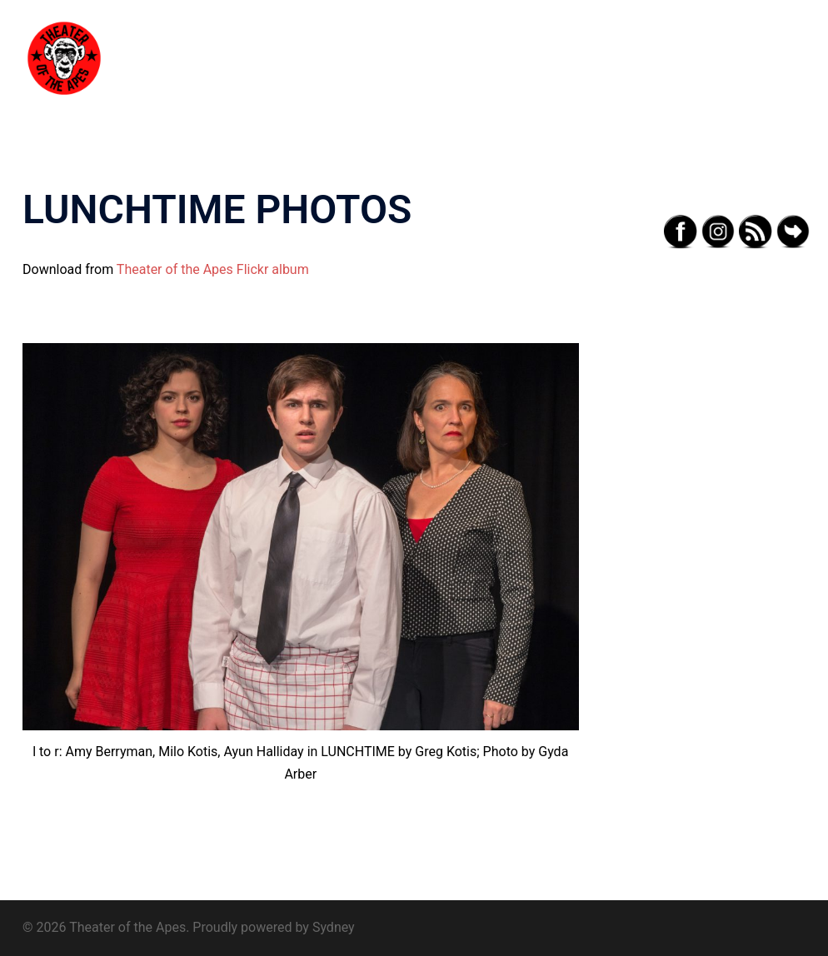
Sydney (333, 927)
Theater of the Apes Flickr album (213, 269)
